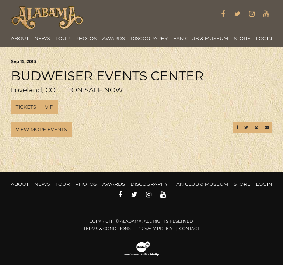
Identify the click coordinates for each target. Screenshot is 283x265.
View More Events (41, 129)
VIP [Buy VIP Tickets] (49, 107)
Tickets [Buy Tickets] (26, 107)
